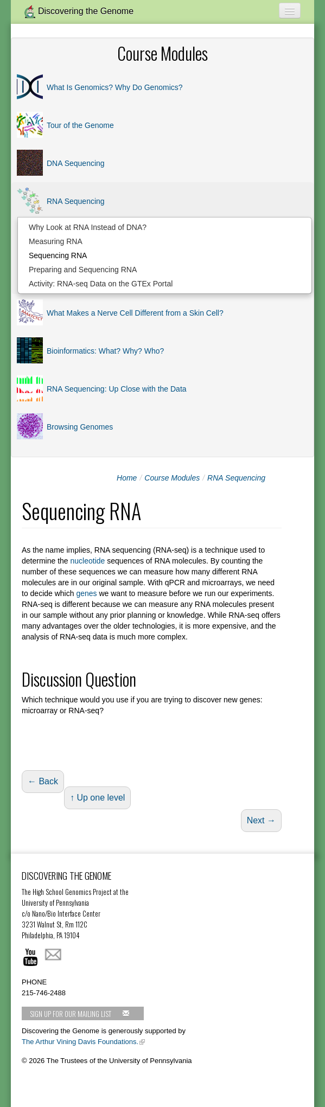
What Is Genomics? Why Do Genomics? (115, 87)
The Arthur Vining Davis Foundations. (80, 1042)
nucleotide (88, 560)
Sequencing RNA (58, 255)
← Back (43, 781)
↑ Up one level (97, 797)
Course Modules (172, 477)
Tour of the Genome (80, 125)
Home (127, 477)
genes (86, 593)
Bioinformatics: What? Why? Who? (105, 351)
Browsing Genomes (80, 427)
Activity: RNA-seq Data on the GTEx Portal (101, 283)
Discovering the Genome (78, 11)
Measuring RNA (55, 241)
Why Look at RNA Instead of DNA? (87, 227)
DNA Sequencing (76, 163)
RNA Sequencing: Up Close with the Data (117, 389)
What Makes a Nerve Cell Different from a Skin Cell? (135, 313)
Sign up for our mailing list (80, 1013)
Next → (261, 820)
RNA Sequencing (76, 201)
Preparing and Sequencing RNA (83, 269)
